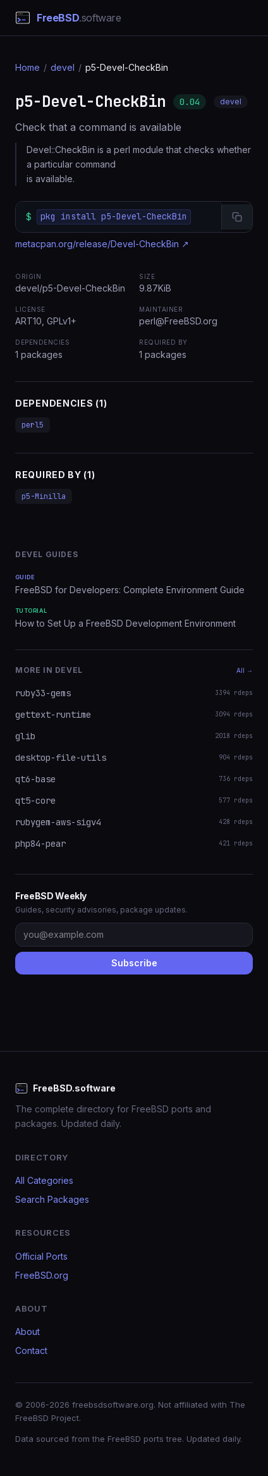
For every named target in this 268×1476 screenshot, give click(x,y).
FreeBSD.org (41, 1275)
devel (63, 67)
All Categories (44, 1180)
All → (244, 670)
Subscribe (134, 962)
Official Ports (41, 1256)
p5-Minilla (43, 496)
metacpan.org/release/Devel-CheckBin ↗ (102, 243)
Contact (31, 1350)
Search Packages (52, 1199)
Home (27, 67)
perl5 (32, 425)
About (27, 1331)
